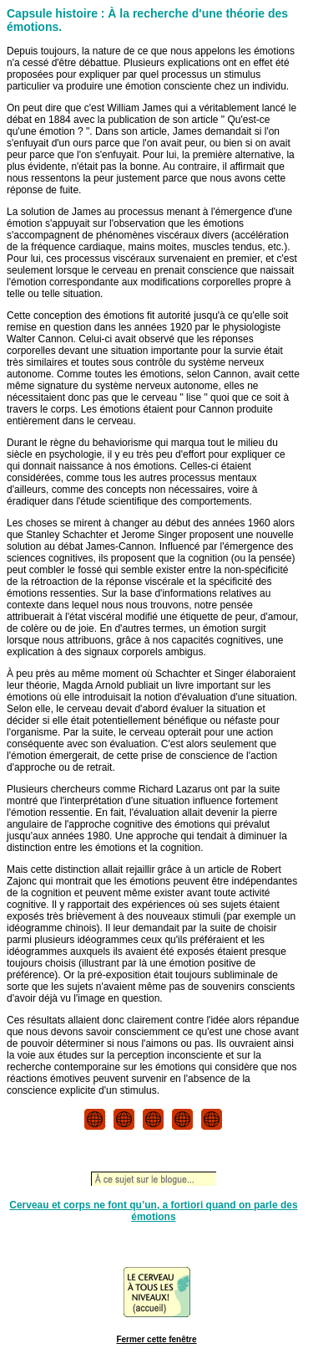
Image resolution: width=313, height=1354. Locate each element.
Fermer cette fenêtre (156, 1339)
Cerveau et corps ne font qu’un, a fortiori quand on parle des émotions (153, 1211)
